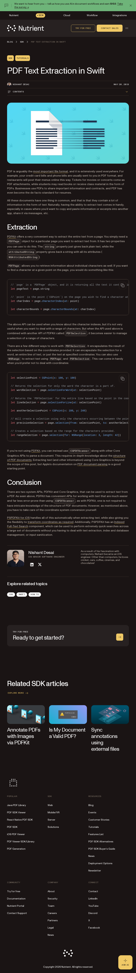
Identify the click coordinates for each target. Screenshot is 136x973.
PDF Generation (16, 849)
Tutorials (93, 827)
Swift (22, 594)
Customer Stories (98, 819)
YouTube (93, 906)
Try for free (83, 28)
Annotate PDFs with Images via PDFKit (23, 736)
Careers (52, 913)
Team (51, 906)
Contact (93, 891)
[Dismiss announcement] (130, 5)
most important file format (50, 171)
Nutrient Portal (15, 906)
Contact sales (109, 28)
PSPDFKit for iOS (18, 518)
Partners (53, 920)
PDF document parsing (92, 464)
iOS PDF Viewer (16, 834)
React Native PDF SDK (20, 819)
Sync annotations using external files (105, 739)
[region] (68, 297)
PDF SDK (12, 827)
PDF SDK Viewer (16, 812)
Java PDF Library (16, 805)
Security (52, 898)
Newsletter (94, 870)
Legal (51, 927)
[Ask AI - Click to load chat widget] (125, 962)
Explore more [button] (18, 693)
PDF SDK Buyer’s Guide (101, 849)
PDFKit (11, 237)
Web (50, 805)
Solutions (53, 827)
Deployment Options (100, 863)
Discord (92, 913)
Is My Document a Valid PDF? (67, 733)
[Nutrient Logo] (25, 28)
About (51, 891)
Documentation (16, 898)
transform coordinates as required (50, 522)
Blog (91, 805)
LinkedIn (93, 898)
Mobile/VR (54, 812)
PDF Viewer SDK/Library (20, 841)
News (91, 856)
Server (51, 819)
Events (92, 812)
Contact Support (17, 913)
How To (35, 594)
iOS (11, 594)
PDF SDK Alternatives (100, 841)
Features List (96, 834)
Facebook (94, 927)
